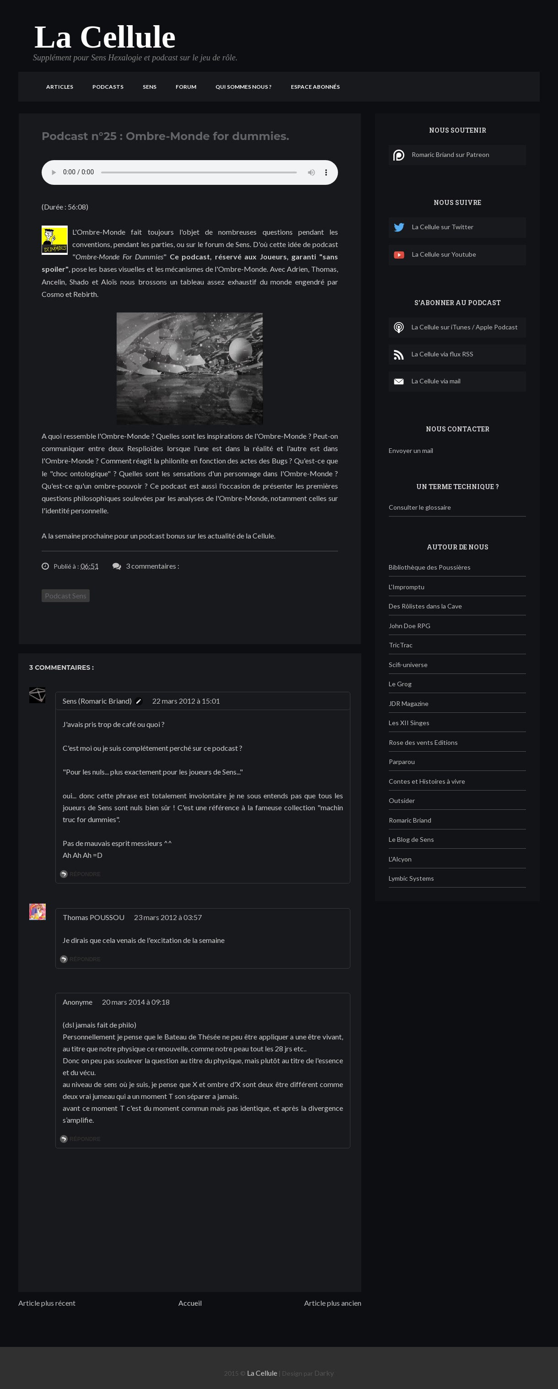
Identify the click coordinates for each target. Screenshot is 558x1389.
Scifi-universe (408, 664)
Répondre (85, 874)
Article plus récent (46, 1302)
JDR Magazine (409, 703)
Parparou (402, 761)
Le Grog (400, 684)
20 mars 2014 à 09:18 (136, 1001)
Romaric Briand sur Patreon (441, 155)
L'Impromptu (406, 587)
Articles (59, 86)
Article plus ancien (332, 1302)
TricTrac (401, 645)
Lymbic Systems (411, 878)
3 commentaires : (152, 565)
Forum (186, 86)
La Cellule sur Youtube (434, 255)
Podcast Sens (65, 595)
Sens (149, 86)
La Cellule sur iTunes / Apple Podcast (455, 327)
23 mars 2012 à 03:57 (168, 917)
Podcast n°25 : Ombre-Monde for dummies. (165, 136)
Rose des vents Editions (423, 742)
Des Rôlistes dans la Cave (425, 606)
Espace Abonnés (315, 86)
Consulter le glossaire (420, 507)
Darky (324, 1372)
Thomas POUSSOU (93, 917)
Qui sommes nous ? (243, 86)
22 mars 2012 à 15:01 (186, 700)
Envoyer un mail (411, 450)
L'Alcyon (400, 859)
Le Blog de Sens (411, 839)
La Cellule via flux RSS (433, 354)
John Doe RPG (409, 626)
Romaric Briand (410, 820)
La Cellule (105, 36)
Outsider (402, 800)
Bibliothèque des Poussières (430, 567)
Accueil (190, 1302)
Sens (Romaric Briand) (97, 700)
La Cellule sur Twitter (433, 227)
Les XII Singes (409, 723)
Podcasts (107, 86)
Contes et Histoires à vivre (427, 781)
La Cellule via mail (427, 381)
